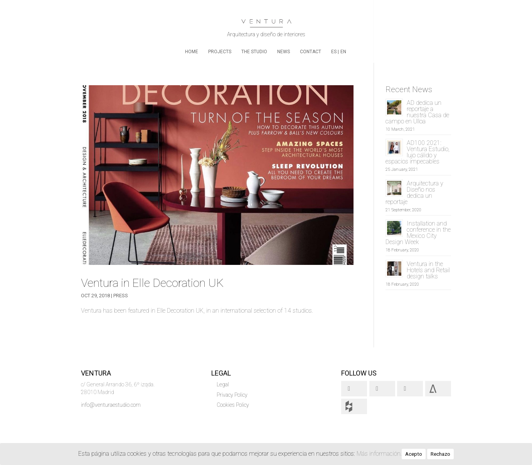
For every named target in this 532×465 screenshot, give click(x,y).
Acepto (413, 454)
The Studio (254, 51)
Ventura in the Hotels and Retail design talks (428, 270)
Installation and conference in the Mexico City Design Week (418, 233)
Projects (219, 51)
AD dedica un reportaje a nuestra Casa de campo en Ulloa (417, 112)
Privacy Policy (232, 395)
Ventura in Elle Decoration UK (152, 283)
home (191, 51)
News (283, 51)
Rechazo (440, 454)
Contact (310, 51)
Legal (223, 384)
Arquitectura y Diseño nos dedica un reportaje (414, 193)
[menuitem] (335, 56)
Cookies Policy (233, 405)
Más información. (379, 453)
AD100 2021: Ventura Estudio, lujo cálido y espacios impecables (418, 152)
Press (120, 295)
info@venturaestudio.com (111, 405)
